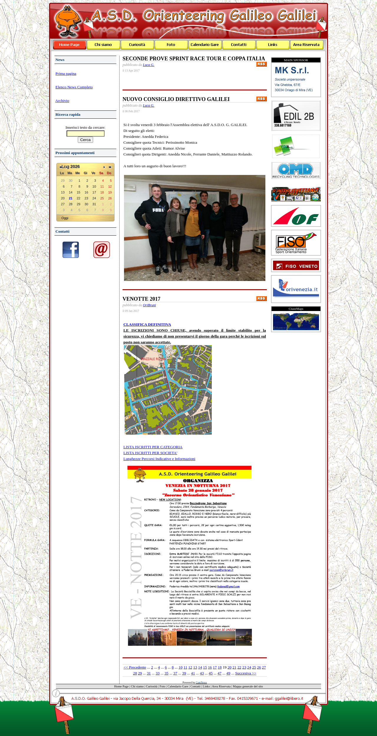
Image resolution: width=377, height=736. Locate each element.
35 (166, 673)
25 (254, 667)
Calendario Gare (178, 686)
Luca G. (148, 65)
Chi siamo (137, 686)
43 (202, 673)
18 (219, 667)
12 (190, 667)
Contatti (195, 686)
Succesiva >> (246, 673)
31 (149, 673)
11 (185, 667)
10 (180, 667)
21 (234, 667)
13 (195, 667)
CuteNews (201, 682)
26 (259, 667)
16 (210, 667)
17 (215, 667)
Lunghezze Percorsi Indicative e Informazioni (159, 459)
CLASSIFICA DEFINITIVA (147, 324)
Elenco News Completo (74, 87)
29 (140, 673)
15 (205, 667)
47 (219, 673)
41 (193, 673)
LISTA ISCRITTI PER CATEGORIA (153, 447)
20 (230, 667)
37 (175, 673)
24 (249, 667)
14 (200, 667)
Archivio (62, 100)
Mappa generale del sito (248, 686)
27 (264, 667)
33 (157, 673)
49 (228, 673)
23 (244, 667)
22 (239, 667)
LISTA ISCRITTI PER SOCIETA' (150, 453)
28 (135, 673)
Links (206, 686)
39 (184, 673)
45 (211, 673)
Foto (163, 686)
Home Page (121, 686)
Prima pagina (65, 73)
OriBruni (149, 305)
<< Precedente (134, 667)
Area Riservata (221, 686)
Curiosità (151, 686)
